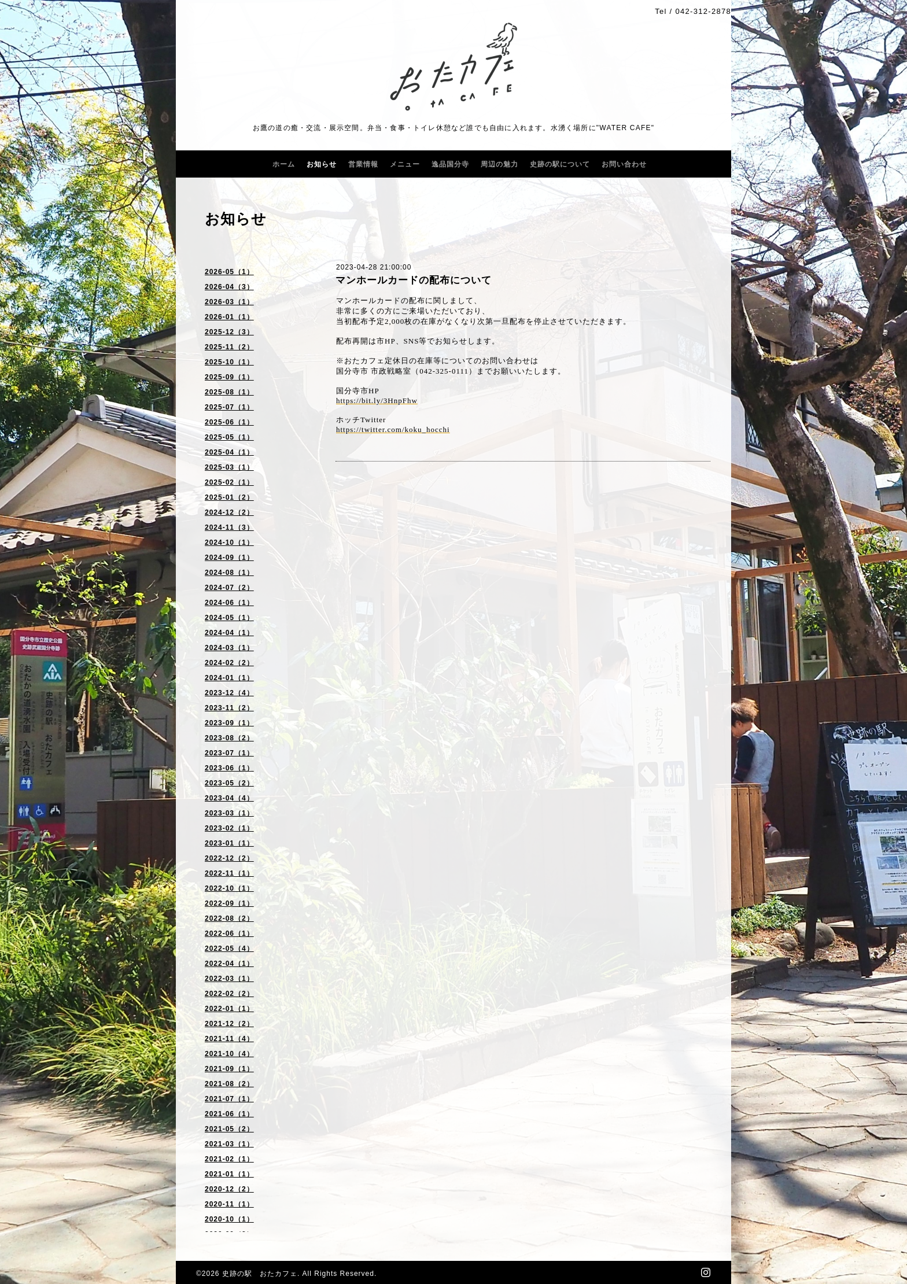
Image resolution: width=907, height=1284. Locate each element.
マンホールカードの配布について (413, 280)
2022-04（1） (229, 964)
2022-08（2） (229, 918)
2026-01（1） (229, 317)
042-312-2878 (703, 11)
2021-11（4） (229, 1039)
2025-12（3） (229, 332)
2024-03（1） (229, 648)
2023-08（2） (229, 738)
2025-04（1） (229, 452)
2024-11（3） (229, 527)
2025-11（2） (229, 347)
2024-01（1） (229, 678)
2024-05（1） (229, 618)
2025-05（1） (229, 437)
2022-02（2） (229, 994)
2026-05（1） (229, 272)
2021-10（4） (229, 1054)
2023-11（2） (229, 708)
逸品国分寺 (450, 164)
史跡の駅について (560, 164)
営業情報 (363, 164)
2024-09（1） (229, 558)
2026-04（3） (229, 287)
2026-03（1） (229, 302)
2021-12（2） (229, 1024)
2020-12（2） (229, 1189)
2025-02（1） (229, 482)
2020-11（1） (229, 1204)
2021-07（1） (229, 1099)
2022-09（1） (229, 903)
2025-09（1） (229, 377)
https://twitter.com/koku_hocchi (393, 429)
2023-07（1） (229, 753)
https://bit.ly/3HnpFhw (377, 400)
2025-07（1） (229, 407)
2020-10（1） (229, 1219)
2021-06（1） (229, 1114)
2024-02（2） (229, 663)
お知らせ (322, 164)
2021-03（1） (229, 1144)
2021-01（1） (229, 1174)
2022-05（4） (229, 948)
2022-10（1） (229, 888)
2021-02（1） (229, 1159)
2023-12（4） (229, 693)
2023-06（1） (229, 768)
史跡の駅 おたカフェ (259, 1274)
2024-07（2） (229, 588)
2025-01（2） (229, 497)
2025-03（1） (229, 467)
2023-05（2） (229, 783)
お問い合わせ (624, 164)
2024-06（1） (229, 603)
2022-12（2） (229, 858)
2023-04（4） (229, 798)
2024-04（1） (229, 633)
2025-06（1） (229, 422)
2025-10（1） (229, 362)
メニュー (405, 164)
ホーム (283, 164)
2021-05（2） (229, 1129)
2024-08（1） (229, 573)
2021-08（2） (229, 1084)
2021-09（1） (229, 1069)
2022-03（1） (229, 979)
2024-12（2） (229, 512)
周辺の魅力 (499, 164)
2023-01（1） (229, 843)
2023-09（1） (229, 723)
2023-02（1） (229, 828)
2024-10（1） (229, 542)
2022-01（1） (229, 1009)
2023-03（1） (229, 813)
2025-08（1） (229, 392)
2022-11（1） (229, 873)
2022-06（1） (229, 933)
